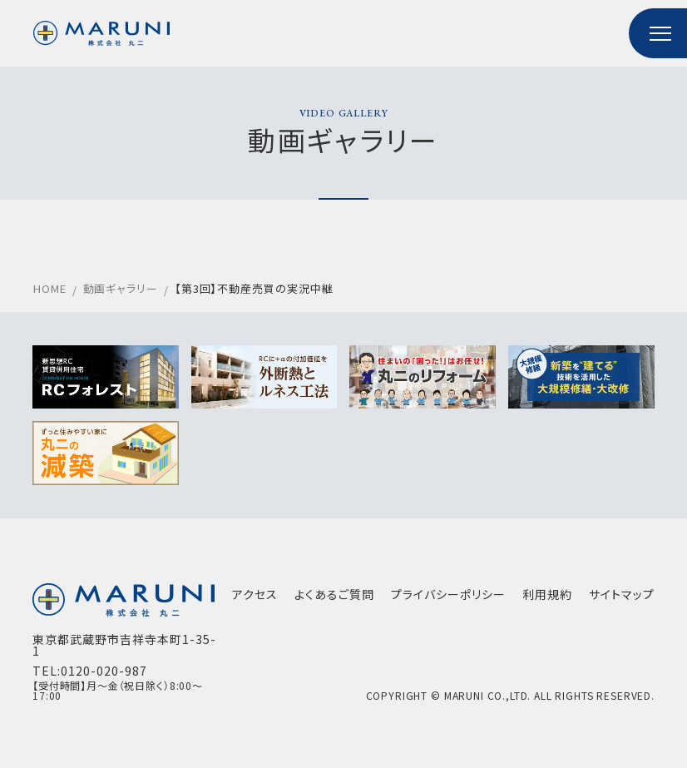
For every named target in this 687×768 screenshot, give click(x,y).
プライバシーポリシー (447, 595)
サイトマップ (621, 595)
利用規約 (546, 595)
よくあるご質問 (333, 595)
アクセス (254, 595)
